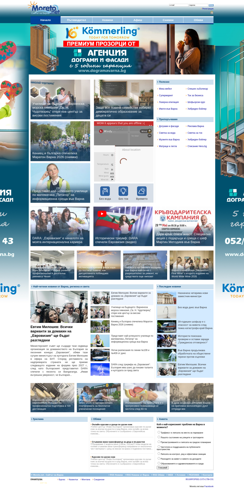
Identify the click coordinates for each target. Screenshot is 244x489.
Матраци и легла (167, 146)
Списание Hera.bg (196, 146)
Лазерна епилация (168, 102)
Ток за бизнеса (194, 95)
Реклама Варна (195, 126)
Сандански (98, 479)
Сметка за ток (194, 133)
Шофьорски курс (195, 102)
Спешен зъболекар (197, 88)
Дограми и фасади (168, 126)
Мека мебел (164, 88)
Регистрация (208, 9)
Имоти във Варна (167, 108)
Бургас (61, 479)
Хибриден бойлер (196, 108)
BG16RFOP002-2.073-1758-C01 (200, 479)
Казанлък (72, 479)
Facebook (209, 486)
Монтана (85, 479)
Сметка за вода (166, 133)
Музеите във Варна (168, 139)
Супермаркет (165, 95)
